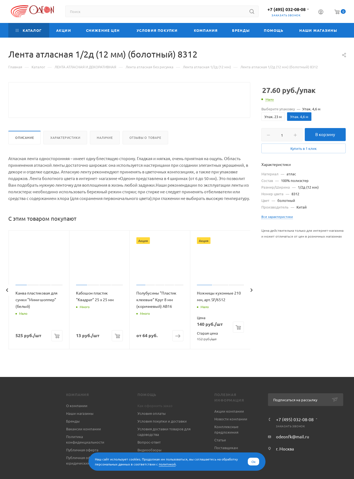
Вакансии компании (83, 442)
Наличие (105, 151)
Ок (253, 461)
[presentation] (6, 303)
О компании (76, 418)
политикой (167, 464)
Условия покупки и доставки (162, 434)
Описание (24, 151)
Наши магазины (79, 426)
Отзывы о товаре (145, 151)
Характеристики (65, 151)
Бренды (73, 434)
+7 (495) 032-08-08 (286, 9)
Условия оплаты (151, 426)
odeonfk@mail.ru (292, 449)
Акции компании (229, 424)
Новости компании (230, 432)
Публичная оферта (82, 463)
